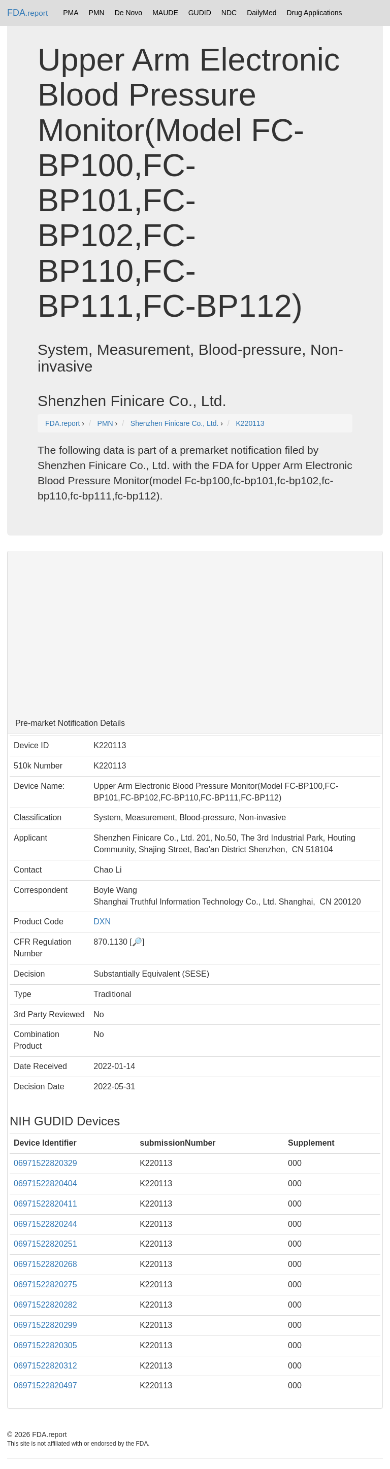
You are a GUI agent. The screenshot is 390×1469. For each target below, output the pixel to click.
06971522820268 (45, 1264)
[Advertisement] (195, 632)
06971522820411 (45, 1203)
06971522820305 (45, 1345)
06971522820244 (45, 1224)
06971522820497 (45, 1385)
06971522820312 (45, 1365)
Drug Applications (314, 13)
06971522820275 (45, 1284)
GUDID (199, 13)
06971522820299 (45, 1325)
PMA (70, 13)
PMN (97, 13)
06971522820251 (45, 1244)
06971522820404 (45, 1183)
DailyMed (261, 13)
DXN (104, 921)
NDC (229, 13)
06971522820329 (45, 1163)
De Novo (128, 13)
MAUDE (165, 13)
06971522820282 (45, 1304)
